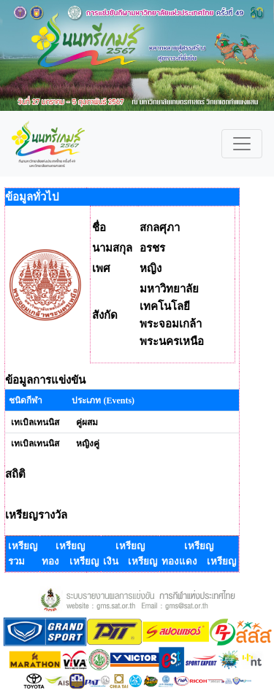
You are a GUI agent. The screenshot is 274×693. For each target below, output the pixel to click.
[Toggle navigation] (241, 143)
